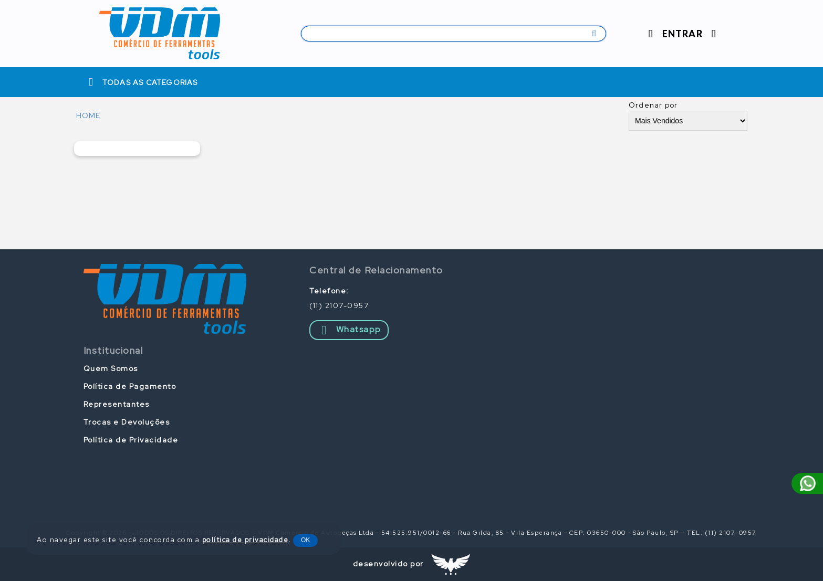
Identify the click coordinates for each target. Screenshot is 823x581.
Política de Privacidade (131, 440)
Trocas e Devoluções (127, 422)
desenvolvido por (388, 563)
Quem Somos (111, 368)
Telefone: (329, 290)
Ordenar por (653, 105)
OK (305, 540)
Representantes (117, 404)
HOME (88, 115)
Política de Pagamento (130, 386)
